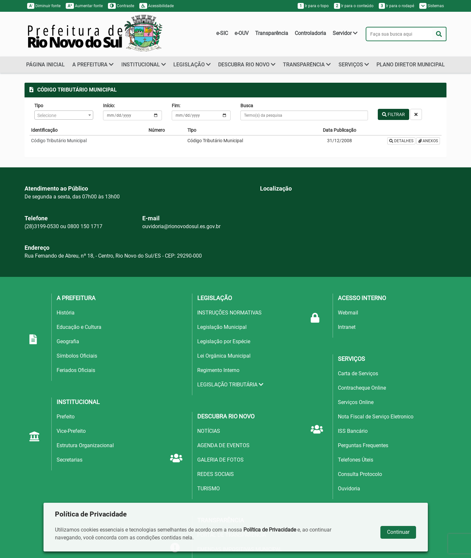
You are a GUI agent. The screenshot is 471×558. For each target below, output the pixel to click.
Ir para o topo (313, 6)
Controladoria (310, 33)
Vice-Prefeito (71, 431)
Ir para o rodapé (396, 6)
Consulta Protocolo (360, 474)
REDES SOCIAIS (215, 474)
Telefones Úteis (355, 460)
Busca (246, 105)
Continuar (398, 532)
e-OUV (242, 33)
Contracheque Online (362, 388)
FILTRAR (393, 114)
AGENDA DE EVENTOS (223, 445)
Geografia (68, 341)
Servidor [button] (345, 33)
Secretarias (69, 460)
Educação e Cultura (79, 327)
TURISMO (208, 488)
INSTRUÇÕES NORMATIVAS (229, 313)
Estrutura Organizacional (85, 445)
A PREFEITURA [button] (92, 64)
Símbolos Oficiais (77, 356)
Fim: (176, 105)
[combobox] (63, 115)
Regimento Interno (218, 370)
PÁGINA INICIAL (45, 64)
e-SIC (222, 33)
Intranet (347, 327)
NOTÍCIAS (208, 431)
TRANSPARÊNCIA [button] (307, 64)
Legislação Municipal (222, 327)
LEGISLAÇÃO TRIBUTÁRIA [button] (230, 384)
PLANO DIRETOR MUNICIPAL (410, 64)
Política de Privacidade (269, 530)
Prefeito (66, 417)
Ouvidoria (349, 488)
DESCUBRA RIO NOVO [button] (246, 64)
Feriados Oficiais (76, 370)
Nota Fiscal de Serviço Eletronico (375, 417)
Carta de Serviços (358, 373)
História (66, 313)
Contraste (121, 6)
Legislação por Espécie (223, 341)
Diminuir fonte (44, 6)
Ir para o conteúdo (354, 6)
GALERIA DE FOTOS (220, 460)
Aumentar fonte (84, 6)
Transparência (271, 33)
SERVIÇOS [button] (354, 64)
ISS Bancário (353, 431)
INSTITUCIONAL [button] (143, 64)
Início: (109, 105)
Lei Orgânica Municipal (224, 356)
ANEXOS (428, 141)
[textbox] (64, 115)
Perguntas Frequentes (363, 445)
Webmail (348, 313)
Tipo (38, 105)
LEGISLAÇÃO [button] (192, 64)
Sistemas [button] (431, 6)
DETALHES (401, 141)
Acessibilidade (156, 6)
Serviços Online (356, 402)
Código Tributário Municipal (59, 140)
